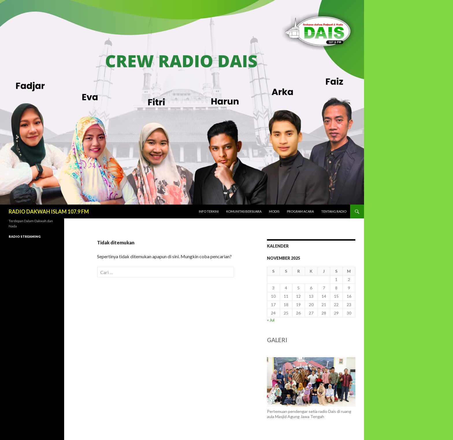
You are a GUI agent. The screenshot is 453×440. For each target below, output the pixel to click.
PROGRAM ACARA (300, 211)
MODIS (274, 211)
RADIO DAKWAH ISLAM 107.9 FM (49, 211)
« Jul (270, 319)
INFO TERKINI (209, 211)
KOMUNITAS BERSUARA (243, 211)
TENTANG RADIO (333, 211)
